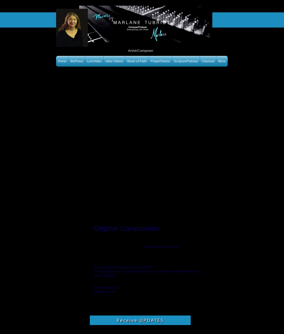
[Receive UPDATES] (140, 320)
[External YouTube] (142, 142)
